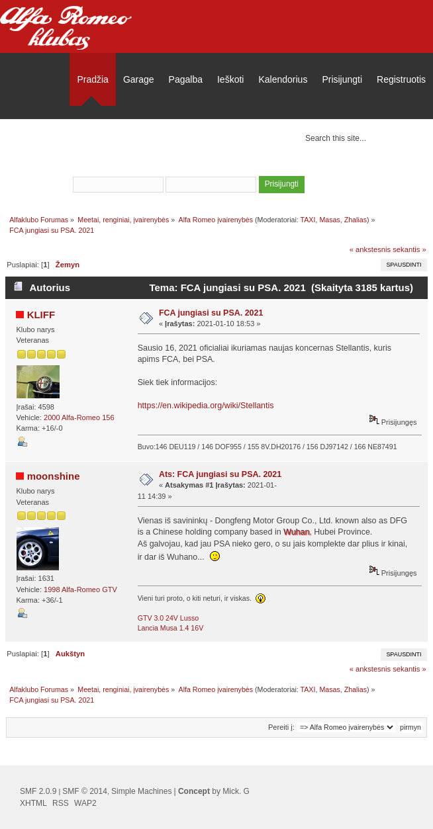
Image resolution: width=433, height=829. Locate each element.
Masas (329, 220)
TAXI (308, 220)
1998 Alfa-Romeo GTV (80, 589)
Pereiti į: (281, 727)
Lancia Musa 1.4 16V (171, 628)
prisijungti (212, 166)
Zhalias (355, 220)
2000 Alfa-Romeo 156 (79, 417)
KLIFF (41, 314)
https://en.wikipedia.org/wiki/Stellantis (206, 405)
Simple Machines (141, 791)
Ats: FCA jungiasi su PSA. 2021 (220, 474)
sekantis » (409, 249)
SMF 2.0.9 (38, 791)
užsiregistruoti (277, 166)
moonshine (53, 476)
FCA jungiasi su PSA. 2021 (211, 313)
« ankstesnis (370, 249)
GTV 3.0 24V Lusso (168, 618)
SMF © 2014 (84, 791)
